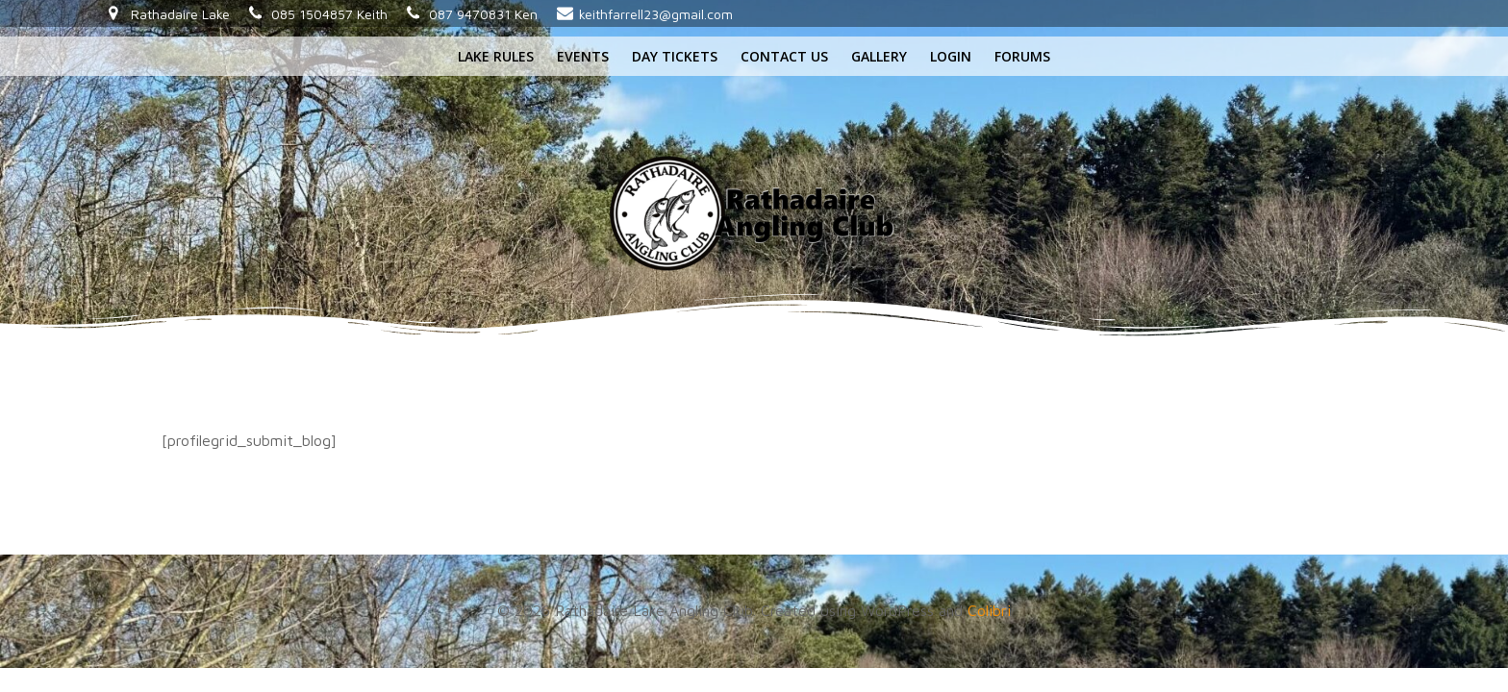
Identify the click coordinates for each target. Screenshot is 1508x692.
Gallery (879, 56)
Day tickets (674, 56)
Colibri (989, 610)
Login (950, 56)
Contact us (784, 56)
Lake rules (496, 56)
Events (583, 56)
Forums (1022, 56)
